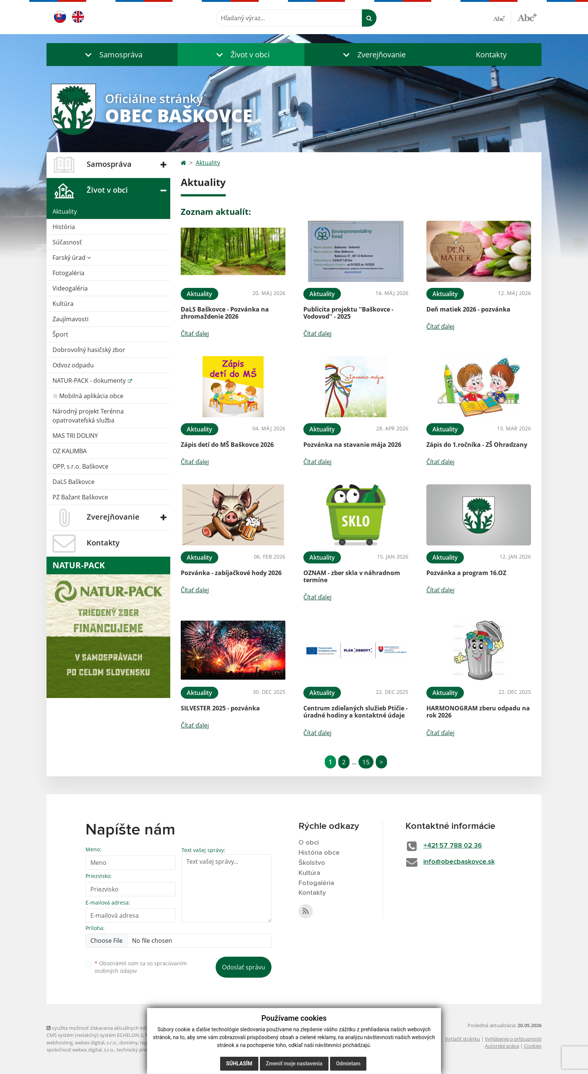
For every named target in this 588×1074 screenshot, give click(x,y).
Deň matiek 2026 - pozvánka (468, 309)
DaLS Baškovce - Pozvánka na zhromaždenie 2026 (225, 313)
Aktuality (64, 211)
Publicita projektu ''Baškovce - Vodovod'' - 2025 (348, 313)
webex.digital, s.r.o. (96, 1042)
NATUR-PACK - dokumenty (89, 380)
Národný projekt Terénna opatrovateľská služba (88, 415)
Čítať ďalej (195, 334)
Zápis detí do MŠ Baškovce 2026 (227, 444)
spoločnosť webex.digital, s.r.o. (80, 1049)
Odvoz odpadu (73, 365)
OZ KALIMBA (69, 451)
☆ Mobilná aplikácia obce (87, 396)
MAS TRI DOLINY (75, 435)
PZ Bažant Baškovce (80, 497)
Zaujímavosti (70, 319)
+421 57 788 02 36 (452, 845)
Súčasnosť (67, 242)
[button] (112, 54)
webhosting (59, 1042)
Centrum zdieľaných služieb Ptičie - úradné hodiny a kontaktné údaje (355, 711)
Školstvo (311, 863)
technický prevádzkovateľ (145, 1049)
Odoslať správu (243, 967)
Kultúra (63, 304)
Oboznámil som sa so (140, 967)
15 (366, 762)
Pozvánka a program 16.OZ (466, 573)
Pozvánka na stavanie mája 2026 (352, 444)
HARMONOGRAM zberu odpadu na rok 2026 (478, 711)
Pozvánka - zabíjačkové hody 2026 (231, 573)
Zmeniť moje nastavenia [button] (294, 1064)
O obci (308, 842)
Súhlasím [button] (239, 1064)
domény (128, 1042)
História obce (319, 852)
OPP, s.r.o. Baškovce (80, 466)
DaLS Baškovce (73, 482)
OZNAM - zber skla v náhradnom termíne (351, 576)
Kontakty (491, 54)
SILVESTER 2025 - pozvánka (220, 708)
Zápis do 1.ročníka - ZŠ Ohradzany (476, 444)
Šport (60, 334)
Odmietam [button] (348, 1064)
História (63, 227)
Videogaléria (70, 288)
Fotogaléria (68, 273)
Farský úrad (71, 257)
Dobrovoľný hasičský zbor (88, 350)
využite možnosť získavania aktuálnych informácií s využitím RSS (120, 1028)
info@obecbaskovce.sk (459, 861)
